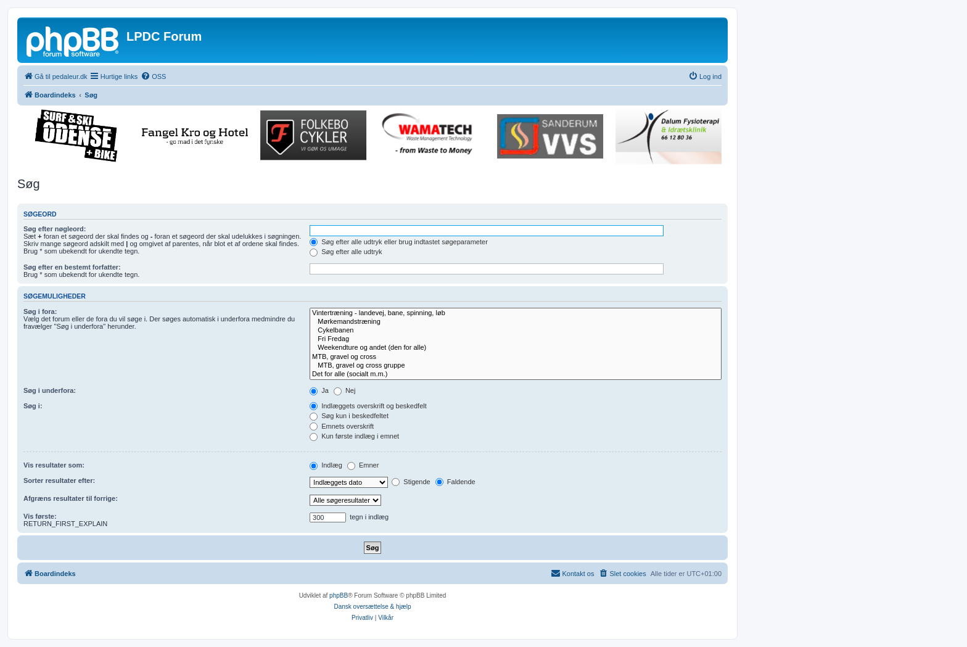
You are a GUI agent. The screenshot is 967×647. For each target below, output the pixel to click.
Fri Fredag (515, 339)
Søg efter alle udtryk (346, 251)
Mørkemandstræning (515, 322)
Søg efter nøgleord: (54, 229)
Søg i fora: (40, 311)
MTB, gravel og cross (515, 357)
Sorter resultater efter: (59, 480)
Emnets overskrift (342, 426)
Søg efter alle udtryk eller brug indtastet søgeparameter (399, 241)
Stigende (411, 481)
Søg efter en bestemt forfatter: (72, 267)
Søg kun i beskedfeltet (349, 415)
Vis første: (40, 516)
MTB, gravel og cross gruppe (515, 365)
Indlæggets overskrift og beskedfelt (368, 406)
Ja (319, 390)
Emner (363, 465)
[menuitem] (153, 76)
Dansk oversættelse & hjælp (372, 606)
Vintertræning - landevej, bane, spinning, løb (515, 313)
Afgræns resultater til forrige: (70, 498)
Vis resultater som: (53, 465)
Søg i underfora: (49, 390)
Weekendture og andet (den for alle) (515, 348)
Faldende (455, 481)
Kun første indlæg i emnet (354, 436)
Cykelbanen (515, 330)
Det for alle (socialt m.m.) (515, 374)
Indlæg (326, 465)
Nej (345, 390)
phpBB (338, 595)
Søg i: (33, 406)
